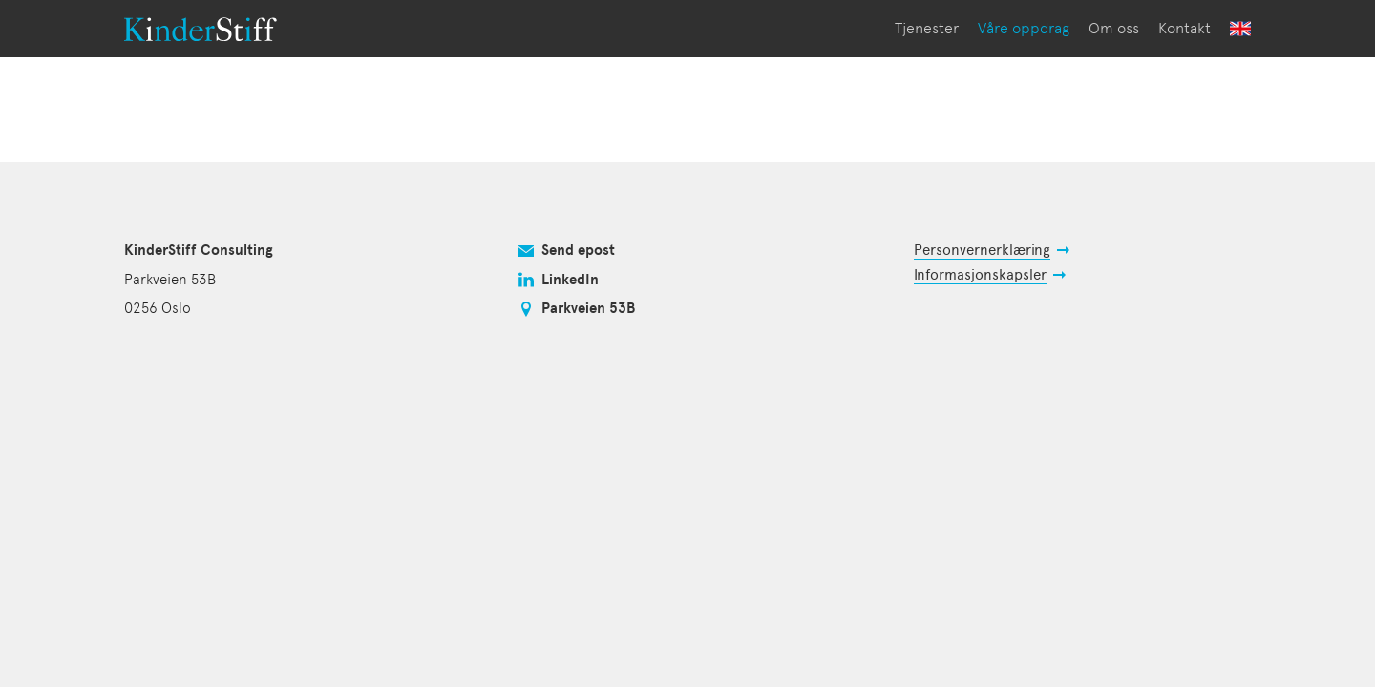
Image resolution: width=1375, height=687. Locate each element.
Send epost (578, 250)
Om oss (1114, 28)
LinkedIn (570, 279)
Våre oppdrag (1023, 28)
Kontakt (1184, 28)
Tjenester (927, 28)
